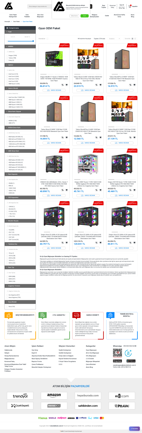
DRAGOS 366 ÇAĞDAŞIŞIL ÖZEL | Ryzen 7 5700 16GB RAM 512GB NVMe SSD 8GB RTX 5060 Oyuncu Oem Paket (54, 184)
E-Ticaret (65, 431)
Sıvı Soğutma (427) (13, 295)
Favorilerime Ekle (66, 84)
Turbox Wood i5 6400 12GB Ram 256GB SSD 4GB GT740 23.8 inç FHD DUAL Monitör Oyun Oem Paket (88, 79)
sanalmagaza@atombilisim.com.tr (124, 365)
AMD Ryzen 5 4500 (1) (13, 102)
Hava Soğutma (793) (13, 297)
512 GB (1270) (11, 211)
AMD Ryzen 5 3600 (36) (14, 100)
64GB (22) (10, 193)
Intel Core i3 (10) (12, 74)
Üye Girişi (35, 350)
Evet (84, 16)
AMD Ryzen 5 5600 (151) (14, 107)
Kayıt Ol (34, 353)
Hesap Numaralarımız (12, 356)
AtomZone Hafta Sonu (119, 16)
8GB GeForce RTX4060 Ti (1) (15, 139)
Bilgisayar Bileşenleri (93, 361)
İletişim (7, 353)
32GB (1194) (11, 190)
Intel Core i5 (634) (12, 76)
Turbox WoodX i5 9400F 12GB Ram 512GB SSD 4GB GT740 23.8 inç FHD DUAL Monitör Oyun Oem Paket (122, 131)
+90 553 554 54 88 (129, 346)
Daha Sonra (74, 16)
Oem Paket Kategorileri (13, 16)
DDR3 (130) (10, 281)
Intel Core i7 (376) (12, 79)
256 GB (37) (10, 209)
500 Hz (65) (10, 263)
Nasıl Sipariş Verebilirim (39, 359)
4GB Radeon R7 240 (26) (14, 170)
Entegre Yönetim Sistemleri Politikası (14, 370)
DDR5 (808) (10, 276)
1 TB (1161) (10, 214)
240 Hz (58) (10, 258)
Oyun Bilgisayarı (91, 350)
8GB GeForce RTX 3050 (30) (15, 146)
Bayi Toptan (103, 6)
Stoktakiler (43, 39)
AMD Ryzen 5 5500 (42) (14, 104)
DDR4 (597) (10, 279)
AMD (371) (10, 123)
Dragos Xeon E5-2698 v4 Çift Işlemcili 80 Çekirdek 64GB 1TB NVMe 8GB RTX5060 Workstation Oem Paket (54, 236)
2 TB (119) (10, 216)
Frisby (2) (10, 60)
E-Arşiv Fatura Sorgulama (67, 361)
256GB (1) (10, 183)
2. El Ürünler (90, 359)
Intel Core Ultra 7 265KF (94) (15, 97)
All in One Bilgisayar (40, 16)
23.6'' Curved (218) (12, 235)
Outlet (107, 16)
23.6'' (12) (10, 232)
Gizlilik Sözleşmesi (65, 353)
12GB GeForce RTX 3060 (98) (15, 144)
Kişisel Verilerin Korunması (68, 359)
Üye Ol (122, 5)
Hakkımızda (8, 350)
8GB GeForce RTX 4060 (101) (15, 141)
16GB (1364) (11, 188)
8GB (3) (9, 186)
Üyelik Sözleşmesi (65, 350)
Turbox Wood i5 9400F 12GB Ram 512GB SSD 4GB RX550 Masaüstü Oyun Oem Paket (54, 130)
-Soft (61, 431)
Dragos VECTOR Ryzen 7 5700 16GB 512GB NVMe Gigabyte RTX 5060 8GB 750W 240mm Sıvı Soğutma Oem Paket (122, 184)
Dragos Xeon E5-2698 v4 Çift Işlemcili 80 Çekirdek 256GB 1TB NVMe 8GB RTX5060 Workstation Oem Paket (88, 236)
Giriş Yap (122, 8)
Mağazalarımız (9, 359)
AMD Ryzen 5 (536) (13, 84)
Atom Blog (132, 16)
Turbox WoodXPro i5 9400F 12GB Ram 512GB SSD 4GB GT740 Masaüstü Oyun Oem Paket (121, 79)
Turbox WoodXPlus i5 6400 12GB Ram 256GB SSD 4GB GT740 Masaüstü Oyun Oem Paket (88, 131)
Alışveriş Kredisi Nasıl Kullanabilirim (43, 356)
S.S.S (60, 364)
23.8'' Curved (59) (12, 239)
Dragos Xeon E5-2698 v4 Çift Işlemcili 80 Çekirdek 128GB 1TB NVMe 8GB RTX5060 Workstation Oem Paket (122, 236)
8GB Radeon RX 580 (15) (14, 137)
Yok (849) (10, 230)
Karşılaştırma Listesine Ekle (62, 84)
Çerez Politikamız (37, 364)
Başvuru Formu (37, 361)
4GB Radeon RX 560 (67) (14, 162)
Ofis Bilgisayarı (91, 356)
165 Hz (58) (10, 255)
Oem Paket (16, 21)
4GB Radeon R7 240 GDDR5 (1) (16, 167)
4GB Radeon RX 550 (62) (14, 165)
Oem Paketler (27, 16)
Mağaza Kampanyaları (94, 16)
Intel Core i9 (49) (12, 81)
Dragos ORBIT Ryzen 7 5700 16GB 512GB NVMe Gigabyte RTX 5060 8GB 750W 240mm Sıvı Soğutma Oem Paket (88, 184)
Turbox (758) (11, 58)
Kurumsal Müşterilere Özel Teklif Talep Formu (15, 365)
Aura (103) (10, 306)
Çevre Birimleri (91, 364)
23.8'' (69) (10, 237)
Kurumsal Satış (112, 6)
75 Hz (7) (10, 253)
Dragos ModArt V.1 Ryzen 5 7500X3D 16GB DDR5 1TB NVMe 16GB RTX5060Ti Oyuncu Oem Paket (54, 79)
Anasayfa (7, 21)
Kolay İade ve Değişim (66, 356)
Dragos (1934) (11, 55)
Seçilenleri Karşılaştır (84, 38)
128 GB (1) (10, 206)
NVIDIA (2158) (11, 120)
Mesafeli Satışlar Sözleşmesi (41, 367)
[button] (43, 179)
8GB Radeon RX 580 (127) (14, 160)
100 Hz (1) (10, 260)
